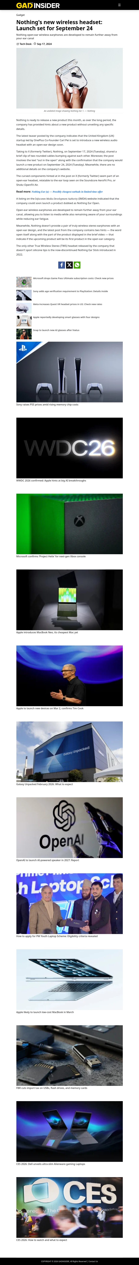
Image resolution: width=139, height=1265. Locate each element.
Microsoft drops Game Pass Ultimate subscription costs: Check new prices (73, 278)
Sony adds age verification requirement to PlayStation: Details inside (70, 291)
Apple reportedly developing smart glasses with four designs (66, 317)
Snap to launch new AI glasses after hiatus (56, 330)
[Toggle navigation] (119, 5)
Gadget (20, 15)
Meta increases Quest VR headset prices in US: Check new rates (67, 304)
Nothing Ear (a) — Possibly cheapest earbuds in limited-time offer (67, 191)
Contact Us (93, 1261)
